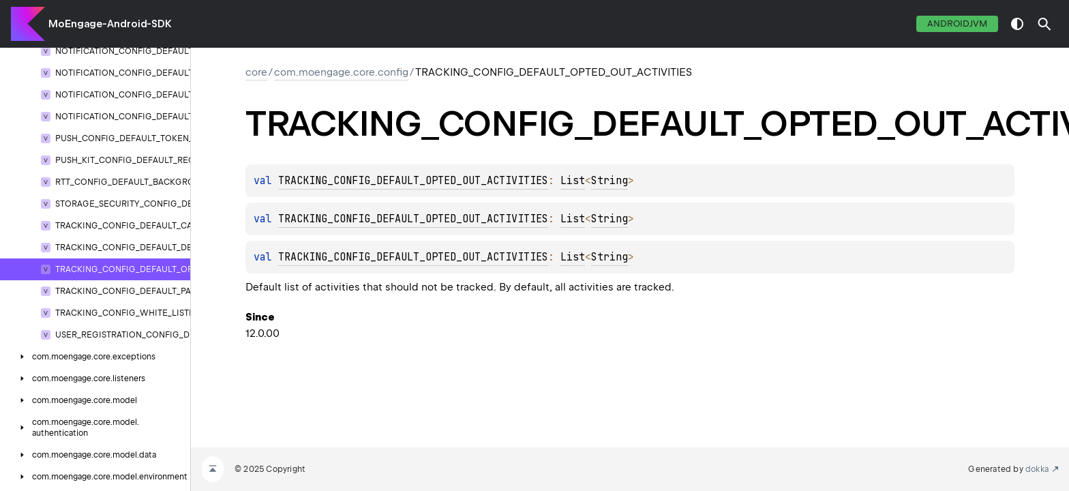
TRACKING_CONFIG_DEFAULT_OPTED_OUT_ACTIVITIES (413, 181)
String (609, 181)
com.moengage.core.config (341, 72)
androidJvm (957, 23)
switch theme (1017, 24)
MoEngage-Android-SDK (110, 24)
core (256, 72)
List (572, 181)
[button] (1044, 24)
